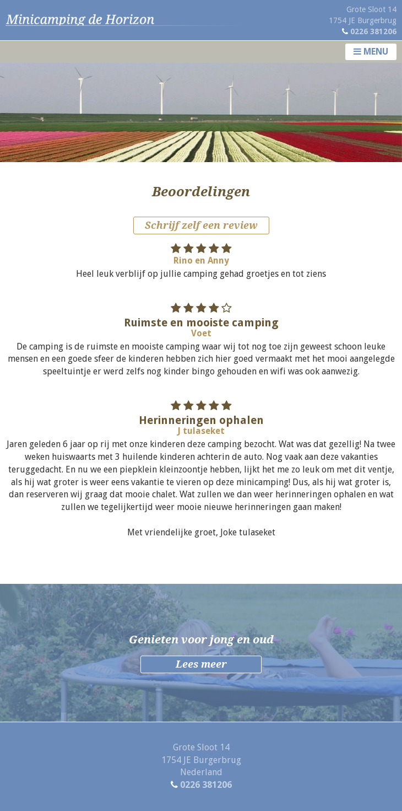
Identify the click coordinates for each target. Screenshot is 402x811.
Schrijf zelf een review (201, 225)
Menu (371, 51)
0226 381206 (373, 31)
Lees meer (201, 664)
